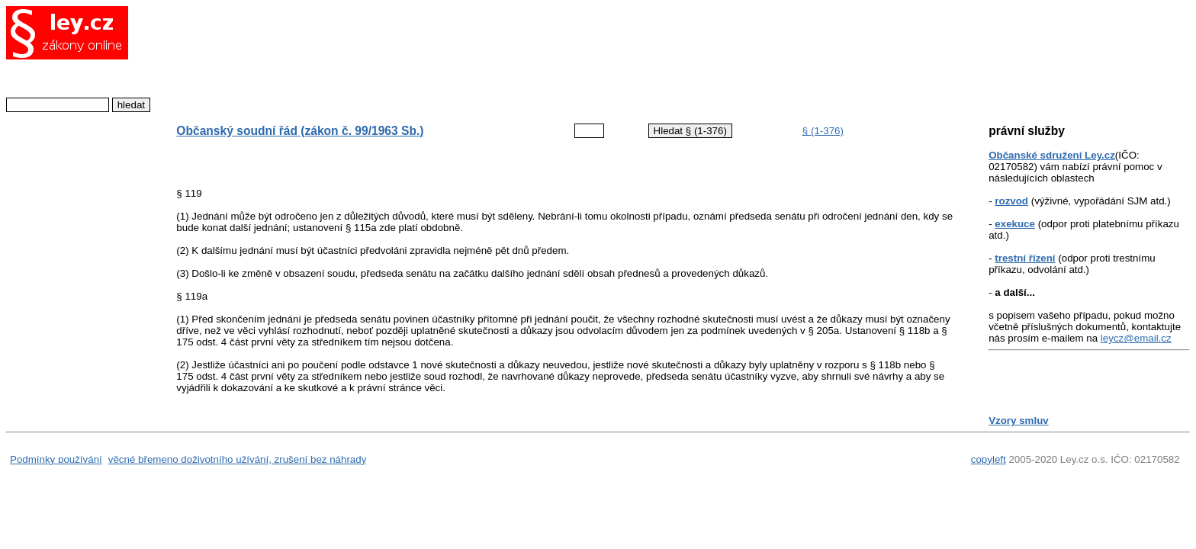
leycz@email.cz (1136, 338)
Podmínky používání (56, 459)
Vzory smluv (1019, 420)
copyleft (988, 459)
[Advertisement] (552, 57)
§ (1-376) (823, 130)
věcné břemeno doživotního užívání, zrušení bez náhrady (237, 459)
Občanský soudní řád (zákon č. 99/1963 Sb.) (299, 130)
